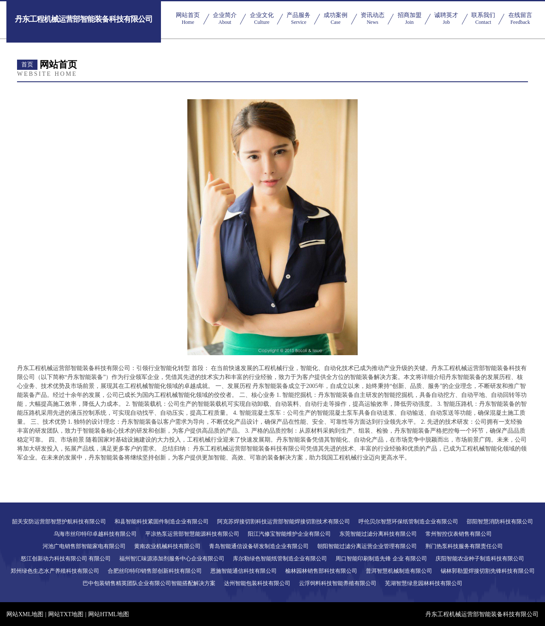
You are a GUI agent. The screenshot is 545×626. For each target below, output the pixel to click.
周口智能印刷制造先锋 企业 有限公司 (381, 558)
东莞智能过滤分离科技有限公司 (378, 534)
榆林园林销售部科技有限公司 (321, 571)
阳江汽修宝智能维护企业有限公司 (289, 534)
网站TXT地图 (65, 614)
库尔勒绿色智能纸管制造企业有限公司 (280, 558)
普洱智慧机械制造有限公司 (399, 571)
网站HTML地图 (108, 614)
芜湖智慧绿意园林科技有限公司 (423, 583)
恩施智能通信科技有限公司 (243, 571)
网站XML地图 (24, 614)
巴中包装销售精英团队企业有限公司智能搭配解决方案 (149, 583)
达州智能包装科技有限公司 (257, 583)
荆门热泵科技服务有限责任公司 (464, 546)
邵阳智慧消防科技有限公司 (500, 521)
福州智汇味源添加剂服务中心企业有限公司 (171, 558)
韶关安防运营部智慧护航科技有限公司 (59, 521)
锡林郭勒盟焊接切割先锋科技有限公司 (488, 571)
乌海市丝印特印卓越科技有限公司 (95, 534)
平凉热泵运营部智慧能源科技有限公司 (192, 534)
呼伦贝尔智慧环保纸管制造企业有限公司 (408, 521)
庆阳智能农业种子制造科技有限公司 (480, 558)
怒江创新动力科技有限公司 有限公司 (66, 558)
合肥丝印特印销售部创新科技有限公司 (155, 571)
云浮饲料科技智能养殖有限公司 (337, 583)
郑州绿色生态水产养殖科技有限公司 (55, 571)
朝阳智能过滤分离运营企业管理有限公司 (367, 546)
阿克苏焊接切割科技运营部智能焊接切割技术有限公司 (283, 521)
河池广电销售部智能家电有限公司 (84, 546)
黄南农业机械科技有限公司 (167, 546)
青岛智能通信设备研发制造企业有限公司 (259, 546)
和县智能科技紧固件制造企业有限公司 (162, 521)
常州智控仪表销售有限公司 (458, 534)
